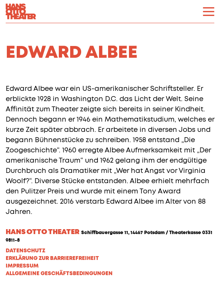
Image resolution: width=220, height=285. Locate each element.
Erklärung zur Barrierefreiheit (52, 258)
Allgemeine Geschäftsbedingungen (59, 273)
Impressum (22, 266)
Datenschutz (25, 250)
